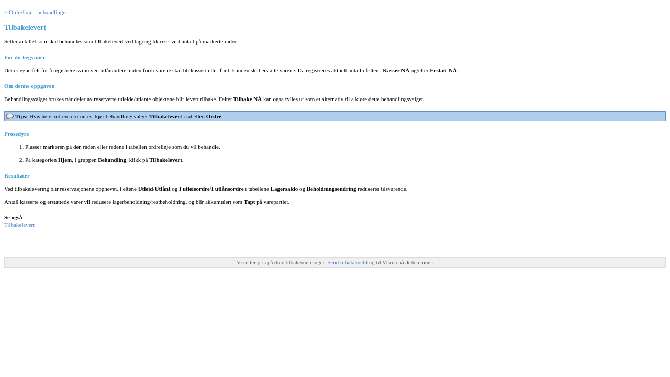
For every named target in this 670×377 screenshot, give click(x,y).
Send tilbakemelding (351, 262)
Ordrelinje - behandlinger (38, 12)
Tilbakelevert (19, 224)
